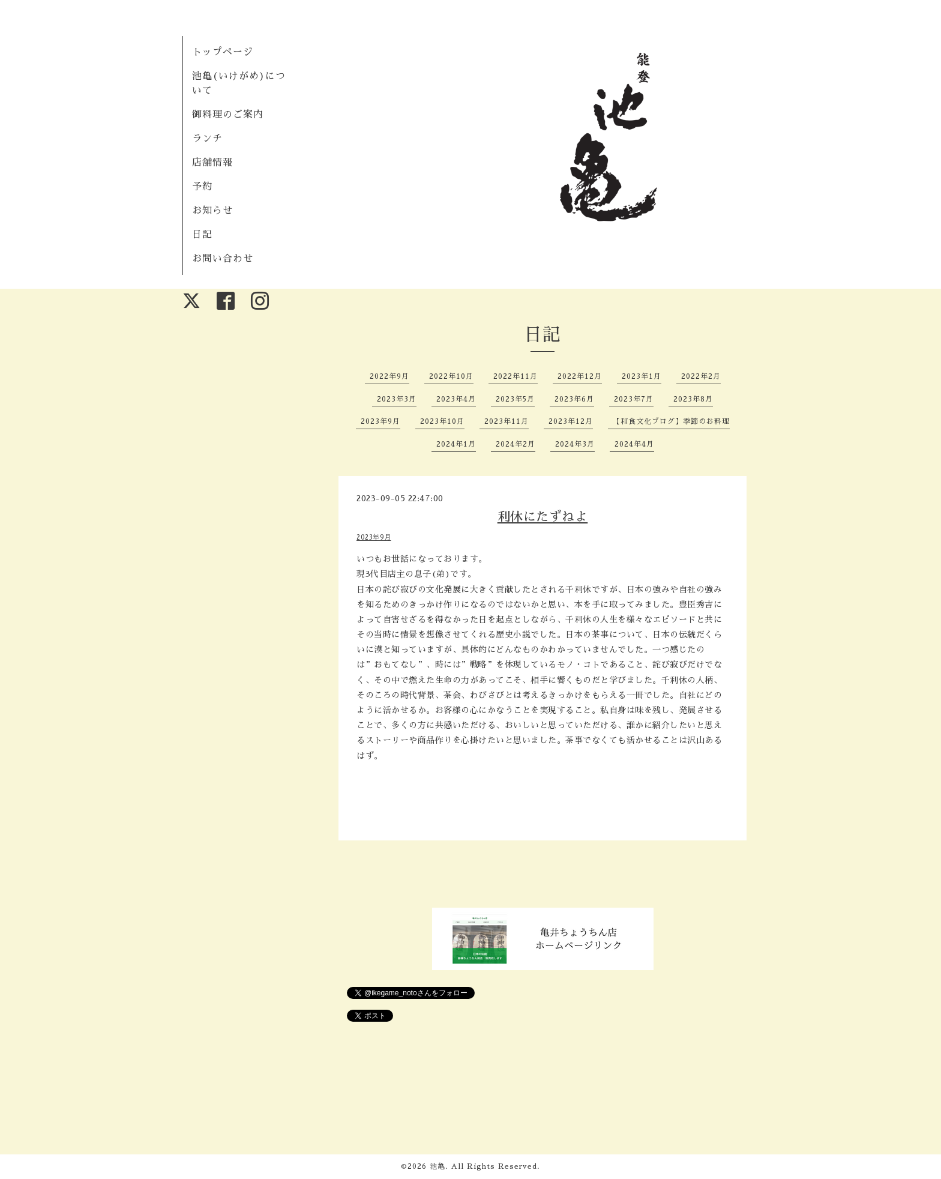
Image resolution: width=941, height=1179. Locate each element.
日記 (202, 235)
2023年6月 (574, 399)
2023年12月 (571, 421)
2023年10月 (442, 421)
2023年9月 (380, 421)
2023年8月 (693, 399)
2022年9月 (389, 376)
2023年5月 (515, 399)
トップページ (222, 52)
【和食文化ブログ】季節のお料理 (671, 421)
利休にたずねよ (543, 516)
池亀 (437, 1166)
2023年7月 (634, 399)
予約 (202, 186)
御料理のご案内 (227, 114)
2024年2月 (515, 444)
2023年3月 (396, 399)
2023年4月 (456, 399)
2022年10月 (451, 376)
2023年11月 (506, 421)
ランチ (207, 138)
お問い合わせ (222, 259)
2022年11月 (515, 376)
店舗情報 (212, 162)
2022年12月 (580, 376)
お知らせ (212, 211)
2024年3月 (575, 444)
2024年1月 (456, 444)
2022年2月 (701, 376)
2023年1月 (641, 376)
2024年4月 (634, 444)
